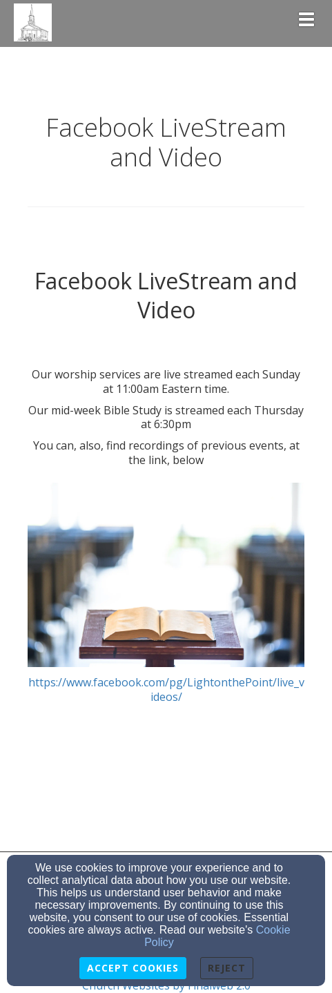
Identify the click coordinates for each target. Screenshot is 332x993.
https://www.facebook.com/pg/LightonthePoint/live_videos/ (166, 593)
